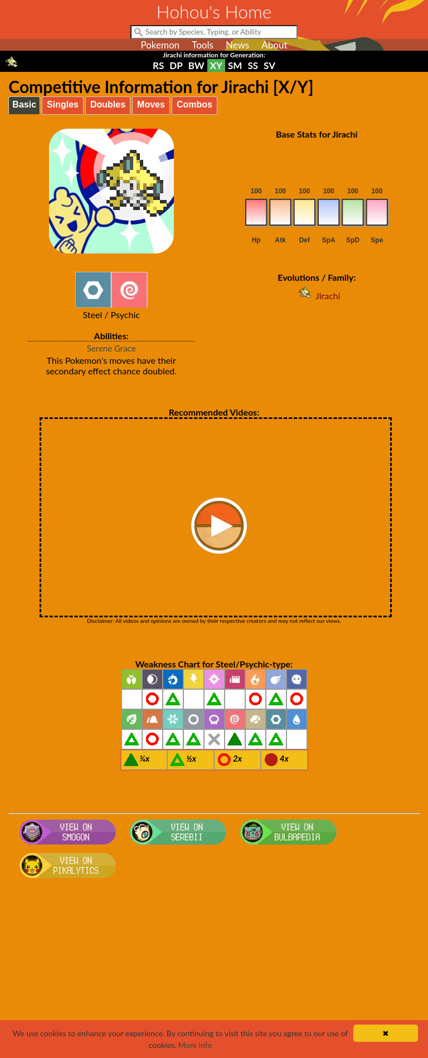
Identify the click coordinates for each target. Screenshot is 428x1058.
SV (269, 65)
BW (196, 65)
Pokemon (159, 45)
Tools (202, 45)
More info (195, 1045)
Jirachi (317, 295)
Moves (151, 104)
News (237, 45)
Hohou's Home (214, 11)
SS (252, 65)
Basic (24, 104)
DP (175, 65)
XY (216, 65)
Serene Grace (111, 348)
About (274, 45)
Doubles (107, 104)
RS (158, 65)
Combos (194, 104)
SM (235, 65)
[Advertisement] (214, 972)
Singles (63, 104)
